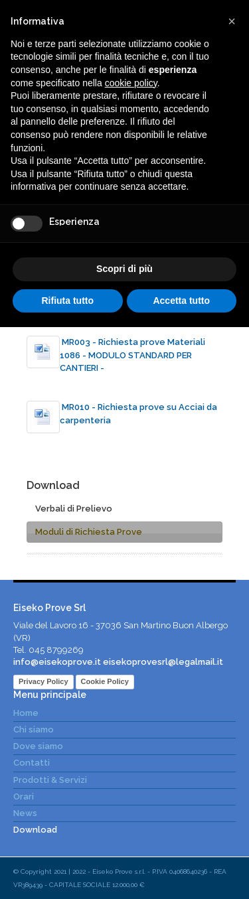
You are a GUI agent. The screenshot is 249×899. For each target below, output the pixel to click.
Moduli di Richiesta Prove (88, 532)
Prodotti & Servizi (50, 780)
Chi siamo (33, 729)
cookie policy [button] (131, 83)
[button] (231, 21)
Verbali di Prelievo (73, 509)
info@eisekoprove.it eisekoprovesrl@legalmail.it (118, 662)
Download (35, 830)
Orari (23, 796)
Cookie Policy (105, 681)
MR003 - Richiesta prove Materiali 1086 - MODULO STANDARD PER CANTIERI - (132, 355)
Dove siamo (38, 746)
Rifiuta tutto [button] (67, 300)
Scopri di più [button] (124, 268)
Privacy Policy (43, 681)
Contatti (31, 763)
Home (26, 713)
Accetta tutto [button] (181, 300)
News (25, 813)
